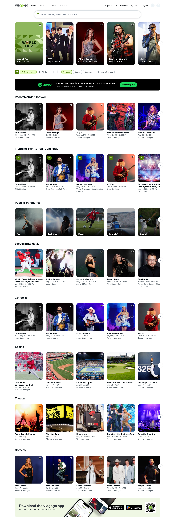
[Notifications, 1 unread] (158, 5)
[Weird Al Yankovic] (152, 121)
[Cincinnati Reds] (59, 368)
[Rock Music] (59, 222)
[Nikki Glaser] (29, 471)
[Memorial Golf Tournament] (121, 368)
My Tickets (135, 5)
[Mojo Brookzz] (152, 471)
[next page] (160, 43)
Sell (115, 5)
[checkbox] (66, 72)
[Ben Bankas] (152, 268)
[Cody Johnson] (90, 319)
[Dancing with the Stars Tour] (121, 420)
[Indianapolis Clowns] (152, 368)
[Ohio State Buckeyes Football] (29, 369)
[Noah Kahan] (59, 172)
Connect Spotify (128, 85)
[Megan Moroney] (90, 173)
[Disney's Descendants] (121, 121)
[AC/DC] (90, 121)
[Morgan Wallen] (121, 43)
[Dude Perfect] (121, 471)
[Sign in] (153, 5)
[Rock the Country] (152, 420)
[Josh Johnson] (59, 471)
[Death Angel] (121, 267)
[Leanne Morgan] (90, 471)
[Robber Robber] (59, 267)
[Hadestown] (90, 420)
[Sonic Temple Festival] (29, 420)
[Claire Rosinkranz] (90, 267)
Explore (108, 5)
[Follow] (40, 25)
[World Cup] (29, 43)
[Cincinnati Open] (90, 368)
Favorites (124, 5)
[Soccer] (90, 222)
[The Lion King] (59, 420)
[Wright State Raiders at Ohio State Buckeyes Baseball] (29, 268)
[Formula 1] (121, 222)
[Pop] (29, 222)
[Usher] (152, 43)
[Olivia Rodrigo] (90, 43)
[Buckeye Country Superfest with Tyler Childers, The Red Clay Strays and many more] (152, 173)
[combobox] (28, 72)
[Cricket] (152, 222)
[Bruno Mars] (29, 121)
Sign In (145, 5)
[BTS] (59, 43)
